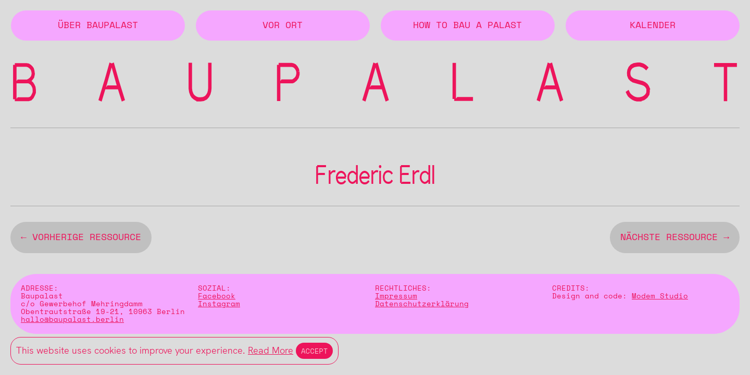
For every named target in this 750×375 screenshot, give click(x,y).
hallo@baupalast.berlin (72, 322)
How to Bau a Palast (467, 25)
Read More (270, 350)
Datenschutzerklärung (422, 306)
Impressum (396, 298)
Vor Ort (282, 25)
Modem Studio (660, 298)
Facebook (216, 298)
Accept (314, 350)
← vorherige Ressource (81, 239)
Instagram (219, 306)
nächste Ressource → (674, 239)
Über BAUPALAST (98, 25)
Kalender (653, 25)
